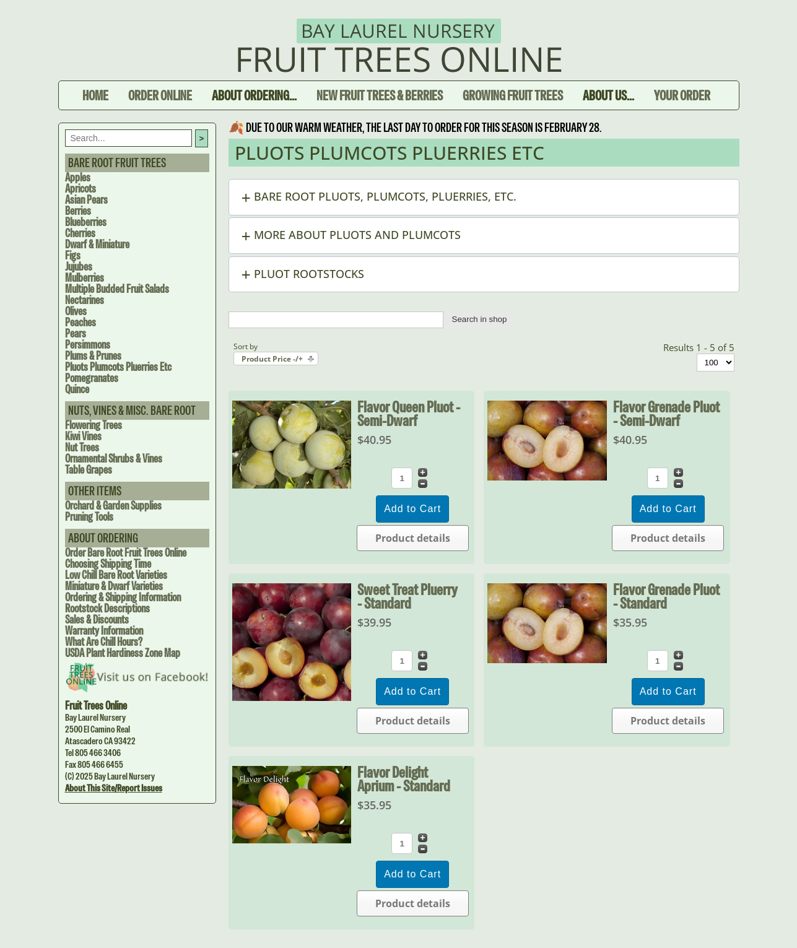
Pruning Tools (89, 517)
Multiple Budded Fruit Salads (117, 289)
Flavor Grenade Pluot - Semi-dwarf (666, 413)
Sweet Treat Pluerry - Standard (407, 596)
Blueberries (86, 222)
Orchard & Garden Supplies (113, 505)
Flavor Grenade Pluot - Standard (666, 596)
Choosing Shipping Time (108, 564)
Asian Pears (86, 200)
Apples (77, 177)
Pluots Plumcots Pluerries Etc (118, 367)
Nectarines (84, 300)
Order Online (160, 95)
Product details (412, 538)
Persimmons (87, 344)
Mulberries (84, 278)
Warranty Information (104, 631)
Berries (78, 211)
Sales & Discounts (97, 619)
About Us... (608, 95)
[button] (484, 197)
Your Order (682, 95)
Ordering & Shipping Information (123, 597)
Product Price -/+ (272, 359)
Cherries (80, 233)
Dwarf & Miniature (97, 244)
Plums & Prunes (93, 356)
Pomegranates (91, 378)
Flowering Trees (93, 425)
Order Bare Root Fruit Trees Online (125, 553)
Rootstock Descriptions (107, 608)
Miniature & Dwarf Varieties (114, 586)
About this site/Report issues (113, 787)
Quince (77, 389)
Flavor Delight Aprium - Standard (403, 779)
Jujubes (78, 266)
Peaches (80, 322)
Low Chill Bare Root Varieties (116, 575)
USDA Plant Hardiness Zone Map (122, 653)
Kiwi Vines (83, 436)
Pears (75, 333)
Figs (73, 255)
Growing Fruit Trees (513, 95)
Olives (76, 311)
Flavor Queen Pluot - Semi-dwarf (408, 413)
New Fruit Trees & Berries (379, 95)
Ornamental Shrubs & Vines (113, 458)
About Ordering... (254, 95)
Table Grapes (88, 470)
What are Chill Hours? (103, 642)
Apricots (80, 188)
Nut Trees (82, 447)
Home (95, 95)
